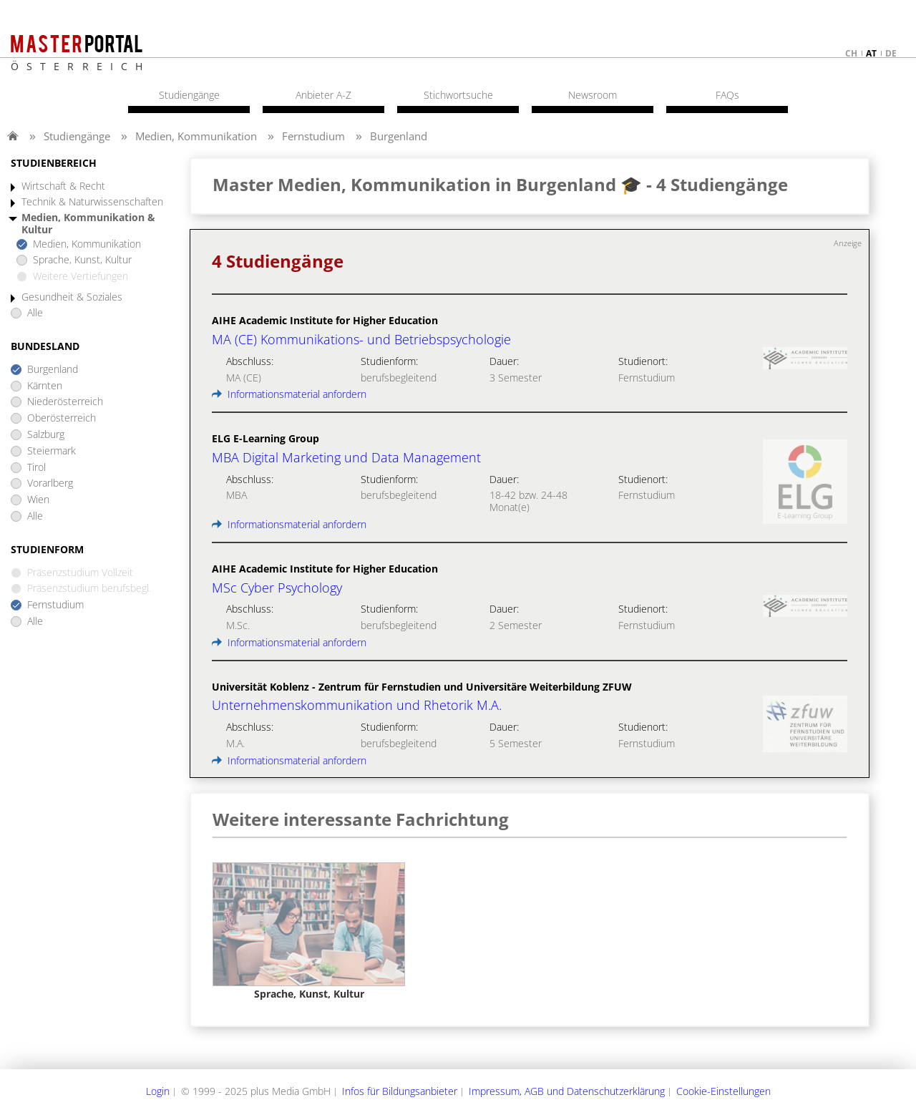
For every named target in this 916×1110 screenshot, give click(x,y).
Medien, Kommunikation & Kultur (88, 224)
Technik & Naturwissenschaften (92, 202)
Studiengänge (77, 136)
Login (158, 1091)
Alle (35, 313)
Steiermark (51, 451)
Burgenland (398, 136)
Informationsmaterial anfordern (289, 394)
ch (851, 53)
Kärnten (44, 386)
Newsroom (592, 95)
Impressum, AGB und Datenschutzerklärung (567, 1091)
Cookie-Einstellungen (723, 1091)
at (871, 53)
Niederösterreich (65, 402)
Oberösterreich (61, 418)
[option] (308, 931)
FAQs (727, 95)
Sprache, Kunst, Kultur (82, 260)
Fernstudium (313, 136)
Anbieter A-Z (323, 95)
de (891, 53)
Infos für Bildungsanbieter (399, 1091)
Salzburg (45, 435)
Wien (38, 500)
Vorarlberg (50, 483)
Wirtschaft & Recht (63, 186)
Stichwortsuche (458, 95)
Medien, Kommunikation (196, 136)
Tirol (36, 468)
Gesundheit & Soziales (71, 297)
